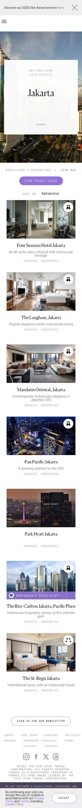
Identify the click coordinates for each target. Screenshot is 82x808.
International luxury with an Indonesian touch (41, 685)
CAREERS (51, 735)
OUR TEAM (29, 735)
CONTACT (51, 746)
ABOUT (9, 735)
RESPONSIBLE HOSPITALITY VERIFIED (35, 596)
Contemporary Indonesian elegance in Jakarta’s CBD (41, 398)
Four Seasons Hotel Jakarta (41, 245)
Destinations (41, 70)
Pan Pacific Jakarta (41, 461)
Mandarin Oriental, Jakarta (41, 389)
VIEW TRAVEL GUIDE (41, 180)
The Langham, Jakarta (41, 317)
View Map (68, 170)
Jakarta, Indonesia (41, 260)
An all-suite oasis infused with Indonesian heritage (41, 253)
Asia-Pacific (41, 74)
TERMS (69, 740)
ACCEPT (64, 798)
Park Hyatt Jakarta (41, 534)
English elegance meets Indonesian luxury (41, 324)
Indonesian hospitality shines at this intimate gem (41, 614)
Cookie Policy (14, 804)
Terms (24, 801)
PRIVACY (30, 746)
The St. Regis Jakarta (41, 678)
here (61, 7)
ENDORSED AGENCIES (40, 740)
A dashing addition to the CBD (41, 468)
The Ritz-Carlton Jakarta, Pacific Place (41, 606)
